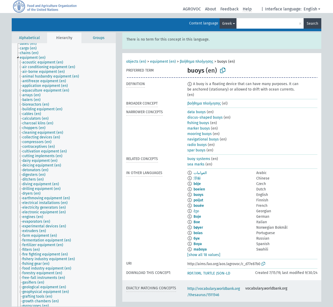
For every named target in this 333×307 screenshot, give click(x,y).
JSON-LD (223, 273)
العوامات (200, 173)
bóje (197, 184)
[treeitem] (30, 43)
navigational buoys (203, 139)
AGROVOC (192, 9)
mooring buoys (199, 134)
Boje (197, 216)
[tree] (64, 174)
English (310, 9)
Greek (227, 23)
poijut (198, 200)
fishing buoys (198, 123)
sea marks (195, 164)
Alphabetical (29, 38)
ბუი (196, 211)
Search (312, 23)
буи (197, 238)
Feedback (229, 9)
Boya (198, 244)
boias (198, 233)
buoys (198, 195)
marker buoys (198, 128)
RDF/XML (194, 273)
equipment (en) (163, 61)
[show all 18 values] (203, 255)
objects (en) (136, 61)
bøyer (198, 227)
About (210, 9)
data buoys (196, 112)
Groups (99, 38)
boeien (199, 189)
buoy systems (198, 159)
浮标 (197, 178)
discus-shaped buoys (205, 117)
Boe (197, 222)
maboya (200, 249)
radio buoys (197, 145)
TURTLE (209, 273)
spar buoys (196, 150)
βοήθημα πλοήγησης (196, 61)
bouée (199, 205)
